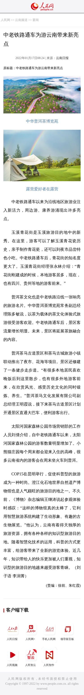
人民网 (5, 20)
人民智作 (49, 657)
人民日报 (12, 631)
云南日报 (62, 58)
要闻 (35, 20)
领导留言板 (67, 631)
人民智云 (31, 657)
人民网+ (31, 631)
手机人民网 (49, 631)
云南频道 (21, 20)
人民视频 (12, 657)
